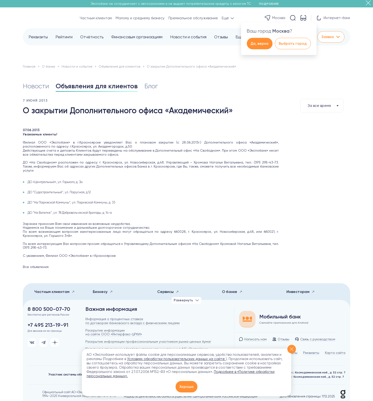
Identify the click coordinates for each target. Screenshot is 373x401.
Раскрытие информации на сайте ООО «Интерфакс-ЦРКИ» (113, 332)
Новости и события (188, 37)
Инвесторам (300, 291)
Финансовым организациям (136, 37)
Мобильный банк (280, 317)
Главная (29, 66)
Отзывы (221, 37)
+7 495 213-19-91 (48, 325)
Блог (151, 86)
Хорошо (186, 387)
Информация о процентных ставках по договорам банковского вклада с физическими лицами (132, 321)
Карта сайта (335, 353)
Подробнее (270, 3)
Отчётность (91, 37)
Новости (36, 86)
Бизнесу (103, 291)
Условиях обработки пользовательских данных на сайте (176, 359)
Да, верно (259, 43)
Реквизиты (38, 37)
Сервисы (168, 291)
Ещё (239, 37)
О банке (48, 66)
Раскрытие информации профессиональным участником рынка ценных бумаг (148, 341)
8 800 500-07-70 (49, 309)
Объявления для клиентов (119, 66)
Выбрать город (293, 43)
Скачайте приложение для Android (283, 322)
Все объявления (36, 267)
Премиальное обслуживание (193, 18)
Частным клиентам (96, 18)
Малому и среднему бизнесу (140, 18)
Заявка (330, 37)
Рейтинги (64, 37)
